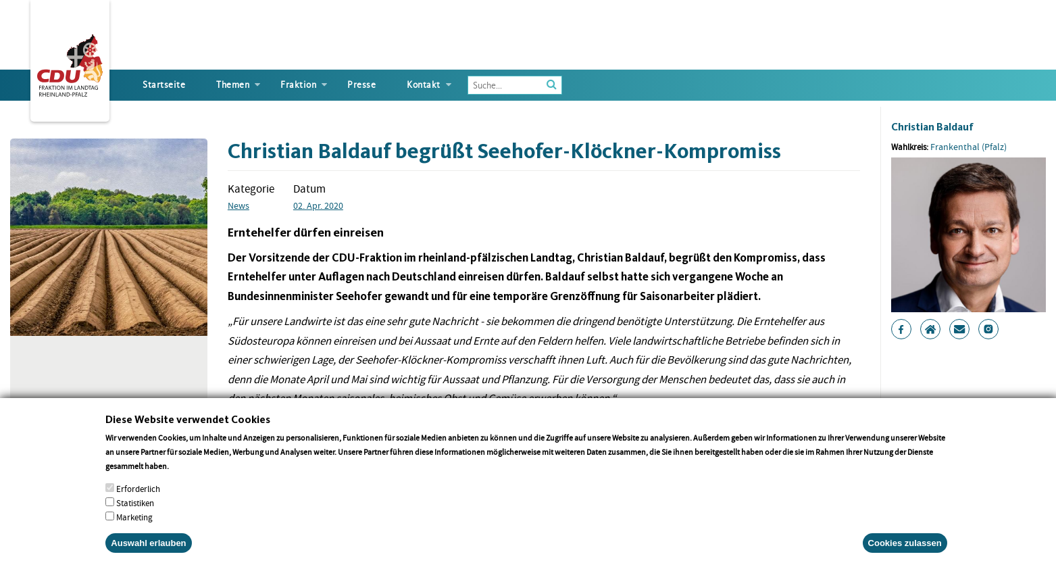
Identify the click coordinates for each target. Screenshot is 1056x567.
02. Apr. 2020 (318, 205)
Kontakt (424, 85)
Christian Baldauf (932, 126)
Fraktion (298, 85)
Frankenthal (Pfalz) (968, 147)
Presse (361, 85)
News (238, 205)
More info (188, 483)
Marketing (134, 534)
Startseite (164, 85)
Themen (232, 85)
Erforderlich (138, 506)
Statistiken (135, 520)
